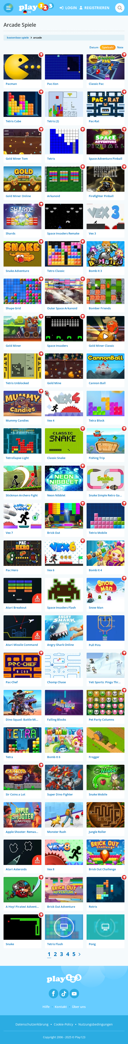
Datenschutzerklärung (32, 1024)
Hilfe (46, 1007)
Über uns (79, 1007)
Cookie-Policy (63, 1024)
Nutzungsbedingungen (95, 1024)
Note (120, 47)
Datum (93, 47)
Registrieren (94, 7)
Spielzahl (107, 47)
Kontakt (61, 1007)
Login (68, 7)
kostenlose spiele (18, 37)
